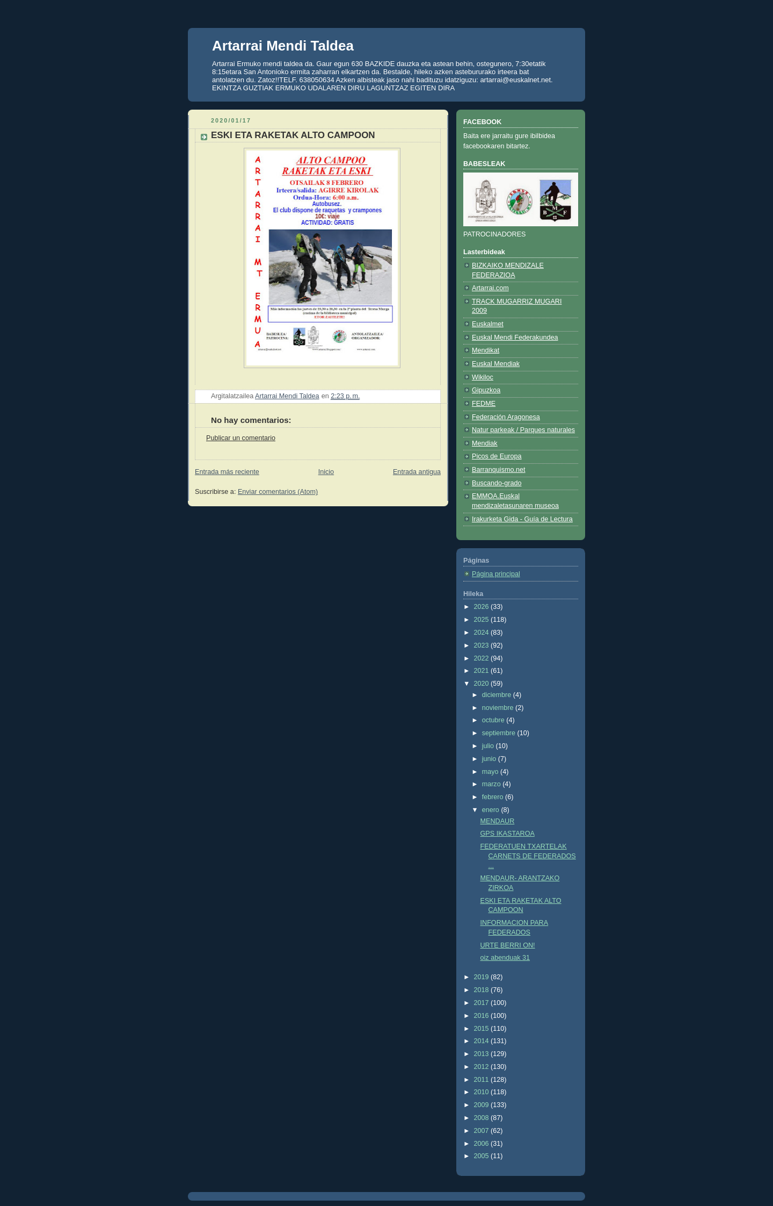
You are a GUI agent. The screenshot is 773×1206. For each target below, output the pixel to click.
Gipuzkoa (486, 390)
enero (491, 810)
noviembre (498, 708)
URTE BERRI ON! (507, 945)
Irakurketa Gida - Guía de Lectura (522, 519)
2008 (482, 1118)
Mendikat (485, 350)
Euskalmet (488, 324)
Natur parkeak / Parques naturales (523, 430)
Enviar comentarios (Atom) (278, 492)
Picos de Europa (497, 456)
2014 (482, 1041)
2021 (482, 670)
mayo (491, 772)
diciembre (497, 695)
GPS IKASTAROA (507, 833)
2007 (482, 1131)
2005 (482, 1156)
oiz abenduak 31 (505, 957)
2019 (482, 977)
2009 (482, 1105)
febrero (493, 797)
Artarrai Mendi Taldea (283, 46)
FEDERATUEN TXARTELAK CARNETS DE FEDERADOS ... (528, 856)
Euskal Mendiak (496, 364)
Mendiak (485, 443)
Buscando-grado (497, 483)
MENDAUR (497, 821)
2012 (482, 1067)
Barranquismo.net (499, 469)
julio (489, 746)
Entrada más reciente (227, 472)
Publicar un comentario (240, 438)
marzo (492, 784)
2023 (482, 645)
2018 (482, 990)
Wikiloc (482, 377)
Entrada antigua (417, 472)
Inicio (326, 472)
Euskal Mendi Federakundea (515, 337)
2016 (482, 1016)
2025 (482, 619)
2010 (482, 1092)
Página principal (496, 574)
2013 (482, 1054)
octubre (494, 720)
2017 (482, 1003)
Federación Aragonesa (506, 417)
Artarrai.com (490, 288)
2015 (482, 1028)
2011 (482, 1079)
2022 (482, 658)
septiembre (499, 733)
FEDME (483, 403)
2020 (482, 683)
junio (490, 759)
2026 (482, 607)
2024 (482, 632)
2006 (482, 1143)
